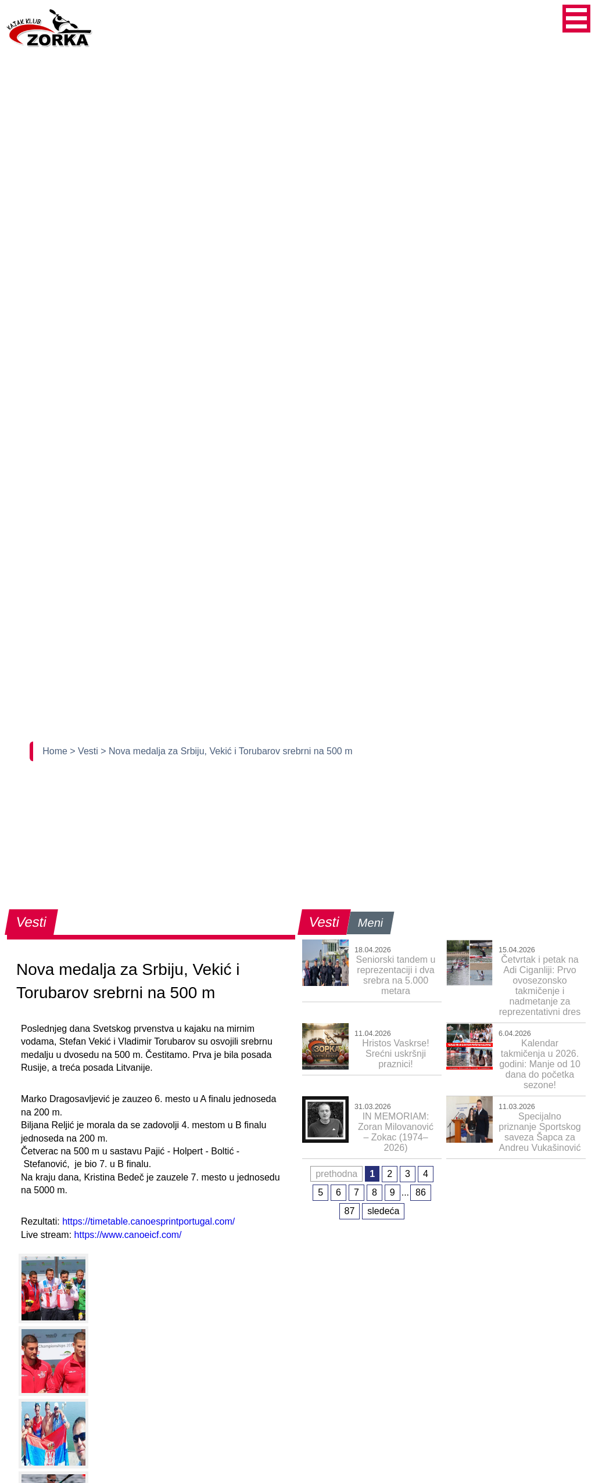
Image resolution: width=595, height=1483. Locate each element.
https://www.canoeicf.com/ (128, 1235)
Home (56, 751)
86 (420, 1192)
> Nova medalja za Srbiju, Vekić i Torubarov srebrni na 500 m (226, 751)
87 (350, 1211)
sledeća (383, 1211)
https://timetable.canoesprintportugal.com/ (148, 1221)
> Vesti (85, 751)
